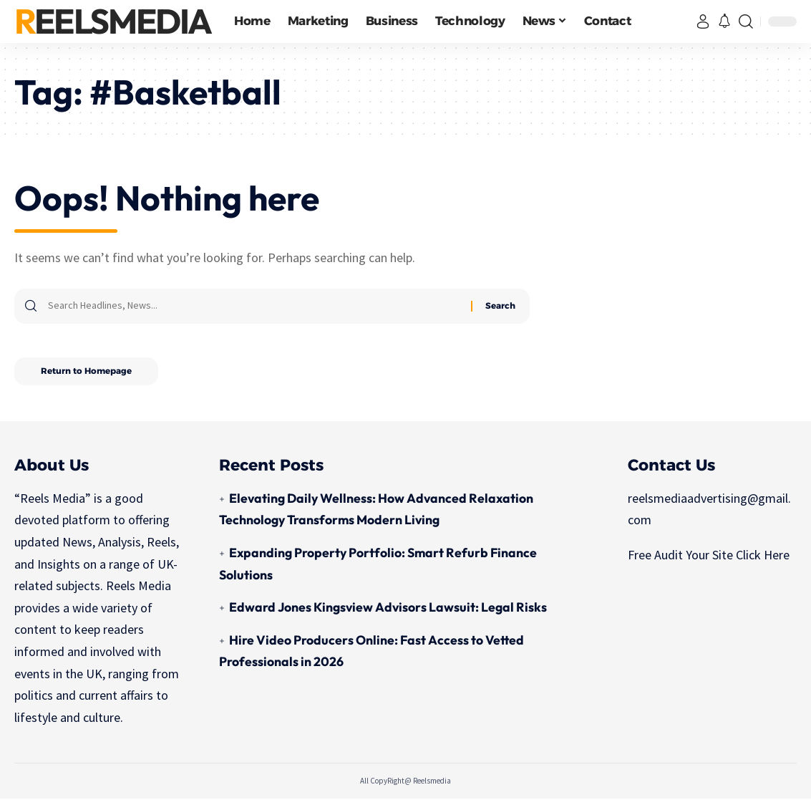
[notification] (724, 22)
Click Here (763, 556)
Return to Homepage (88, 372)
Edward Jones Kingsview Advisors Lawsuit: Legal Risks (388, 608)
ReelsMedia (112, 21)
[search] (746, 21)
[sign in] (703, 21)
